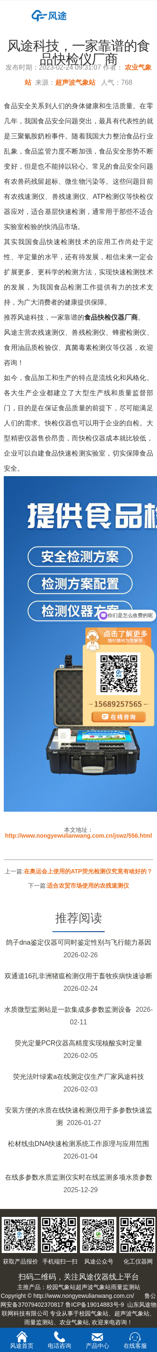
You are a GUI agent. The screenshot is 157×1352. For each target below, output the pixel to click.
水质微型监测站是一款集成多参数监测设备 (67, 1009)
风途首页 (21, 1340)
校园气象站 (61, 1287)
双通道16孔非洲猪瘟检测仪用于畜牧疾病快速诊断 (79, 975)
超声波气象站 (75, 82)
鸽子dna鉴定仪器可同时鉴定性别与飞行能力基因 (78, 942)
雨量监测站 (125, 1287)
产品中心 (97, 1340)
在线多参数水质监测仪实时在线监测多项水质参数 (78, 1177)
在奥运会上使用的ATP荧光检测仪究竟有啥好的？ (88, 871)
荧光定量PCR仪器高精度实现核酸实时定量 (79, 1043)
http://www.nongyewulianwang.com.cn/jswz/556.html (78, 835)
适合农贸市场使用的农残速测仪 (88, 885)
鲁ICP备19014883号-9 (94, 1304)
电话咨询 (59, 1340)
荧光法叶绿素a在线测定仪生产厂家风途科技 (78, 1076)
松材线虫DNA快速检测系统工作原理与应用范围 (78, 1143)
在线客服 (135, 1340)
